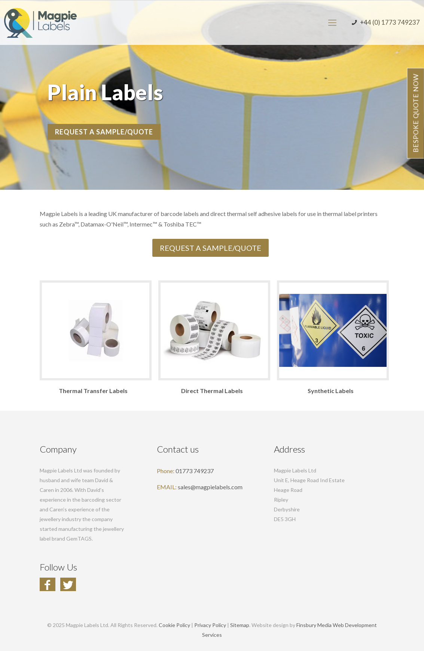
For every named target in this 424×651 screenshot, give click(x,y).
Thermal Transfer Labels (93, 390)
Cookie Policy (174, 625)
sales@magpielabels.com (210, 486)
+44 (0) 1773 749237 (385, 22)
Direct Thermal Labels (212, 390)
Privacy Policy (210, 625)
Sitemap (239, 625)
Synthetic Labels (331, 390)
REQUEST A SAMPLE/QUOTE (104, 132)
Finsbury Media (314, 625)
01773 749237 (195, 470)
